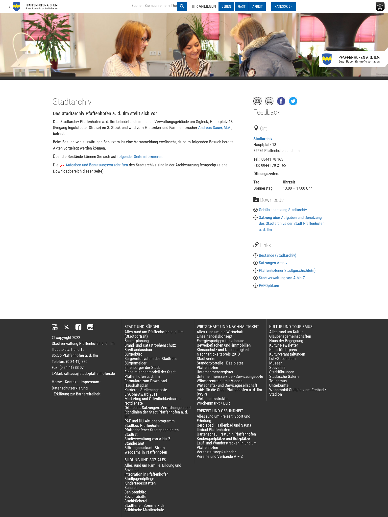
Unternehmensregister (215, 372)
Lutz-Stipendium (282, 358)
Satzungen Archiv (273, 262)
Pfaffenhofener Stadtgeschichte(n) (287, 270)
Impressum (90, 381)
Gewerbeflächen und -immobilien (224, 345)
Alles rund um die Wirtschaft (220, 332)
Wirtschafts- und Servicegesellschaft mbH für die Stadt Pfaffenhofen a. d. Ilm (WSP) (229, 389)
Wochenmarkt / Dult (213, 403)
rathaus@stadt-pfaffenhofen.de (89, 373)
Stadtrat (131, 434)
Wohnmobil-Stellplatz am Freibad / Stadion (297, 392)
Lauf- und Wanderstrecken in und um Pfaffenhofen (227, 445)
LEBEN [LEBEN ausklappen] (226, 6)
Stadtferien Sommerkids (144, 505)
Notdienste (133, 403)
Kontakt (71, 381)
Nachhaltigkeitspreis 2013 (218, 354)
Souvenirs (277, 367)
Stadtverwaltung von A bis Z (282, 277)
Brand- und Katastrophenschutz (150, 345)
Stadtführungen (281, 372)
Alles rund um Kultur (286, 332)
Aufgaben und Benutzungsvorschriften (97, 164)
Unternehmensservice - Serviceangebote (230, 376)
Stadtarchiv (262, 138)
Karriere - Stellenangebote (145, 390)
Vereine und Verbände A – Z (220, 456)
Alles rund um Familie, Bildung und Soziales (152, 467)
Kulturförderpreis (283, 349)
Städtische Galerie (284, 376)
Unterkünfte (279, 385)
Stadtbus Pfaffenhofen (142, 425)
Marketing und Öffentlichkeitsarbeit (153, 398)
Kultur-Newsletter (283, 345)
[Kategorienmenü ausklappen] (283, 6)
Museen (275, 363)
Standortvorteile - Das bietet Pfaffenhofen (220, 365)
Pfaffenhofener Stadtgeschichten (151, 430)
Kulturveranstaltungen (287, 354)
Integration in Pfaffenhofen (146, 474)
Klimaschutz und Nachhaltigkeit (223, 349)
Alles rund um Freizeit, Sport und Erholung (223, 418)
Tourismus (278, 381)
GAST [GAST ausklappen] (241, 6)
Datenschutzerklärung (70, 388)
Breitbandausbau (138, 349)
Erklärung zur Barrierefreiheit (77, 393)
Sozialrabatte (135, 496)
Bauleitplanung (136, 340)
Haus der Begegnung (286, 340)
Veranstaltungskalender (216, 452)
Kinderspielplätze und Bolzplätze (223, 438)
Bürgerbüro (133, 354)
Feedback (266, 112)
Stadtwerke (206, 358)
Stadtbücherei (135, 501)
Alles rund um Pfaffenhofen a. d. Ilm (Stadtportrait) (154, 334)
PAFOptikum (269, 285)
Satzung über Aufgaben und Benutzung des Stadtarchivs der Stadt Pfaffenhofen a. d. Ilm (291, 223)
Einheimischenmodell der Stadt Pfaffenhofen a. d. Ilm (150, 374)
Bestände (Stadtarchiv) (277, 255)
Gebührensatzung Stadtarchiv (283, 209)
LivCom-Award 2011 (140, 394)
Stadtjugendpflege (139, 478)
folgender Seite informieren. (140, 156)
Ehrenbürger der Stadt (142, 367)
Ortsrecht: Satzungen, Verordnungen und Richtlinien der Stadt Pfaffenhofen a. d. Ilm (157, 412)
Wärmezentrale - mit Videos (219, 381)
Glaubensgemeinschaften (290, 336)
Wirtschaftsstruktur (213, 398)
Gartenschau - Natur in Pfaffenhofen (226, 434)
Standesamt (134, 443)
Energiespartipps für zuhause (220, 340)
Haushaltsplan (136, 385)
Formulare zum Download (145, 381)
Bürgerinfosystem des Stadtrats (150, 358)
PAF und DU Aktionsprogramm (149, 421)
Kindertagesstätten (140, 483)
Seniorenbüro (135, 492)
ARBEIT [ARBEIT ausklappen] (257, 6)
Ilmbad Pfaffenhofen (213, 429)
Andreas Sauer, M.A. (214, 127)
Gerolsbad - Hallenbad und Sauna (224, 425)
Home (57, 381)
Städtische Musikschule (144, 510)
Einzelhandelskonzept (214, 336)
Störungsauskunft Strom (144, 447)
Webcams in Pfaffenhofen (145, 452)
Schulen (131, 487)
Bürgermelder (135, 363)
